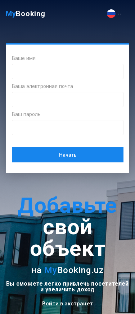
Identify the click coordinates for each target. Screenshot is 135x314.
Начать (68, 155)
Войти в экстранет (67, 303)
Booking (25, 13)
